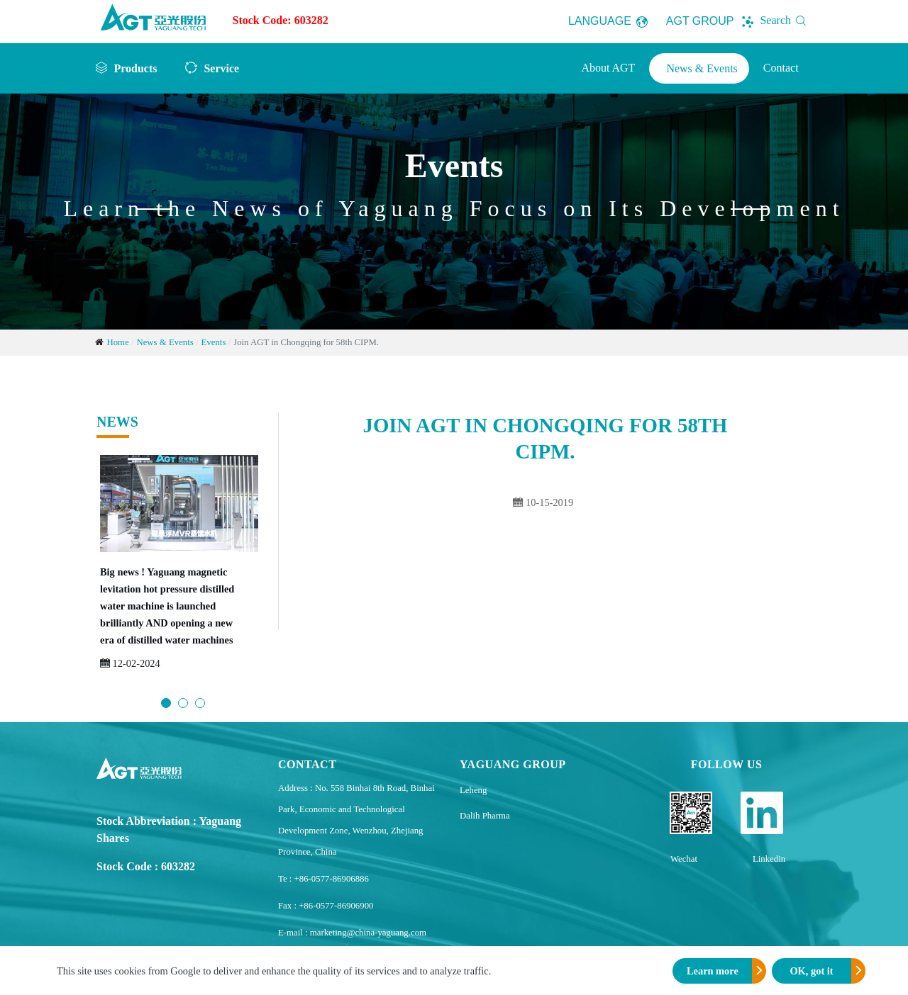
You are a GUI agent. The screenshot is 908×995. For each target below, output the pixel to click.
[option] (179, 570)
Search (786, 20)
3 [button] (200, 703)
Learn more (712, 971)
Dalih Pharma (485, 816)
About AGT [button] (608, 68)
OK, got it (811, 971)
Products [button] (135, 68)
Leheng (473, 790)
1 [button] (166, 703)
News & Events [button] (701, 68)
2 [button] (183, 703)
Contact (781, 68)
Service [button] (221, 68)
